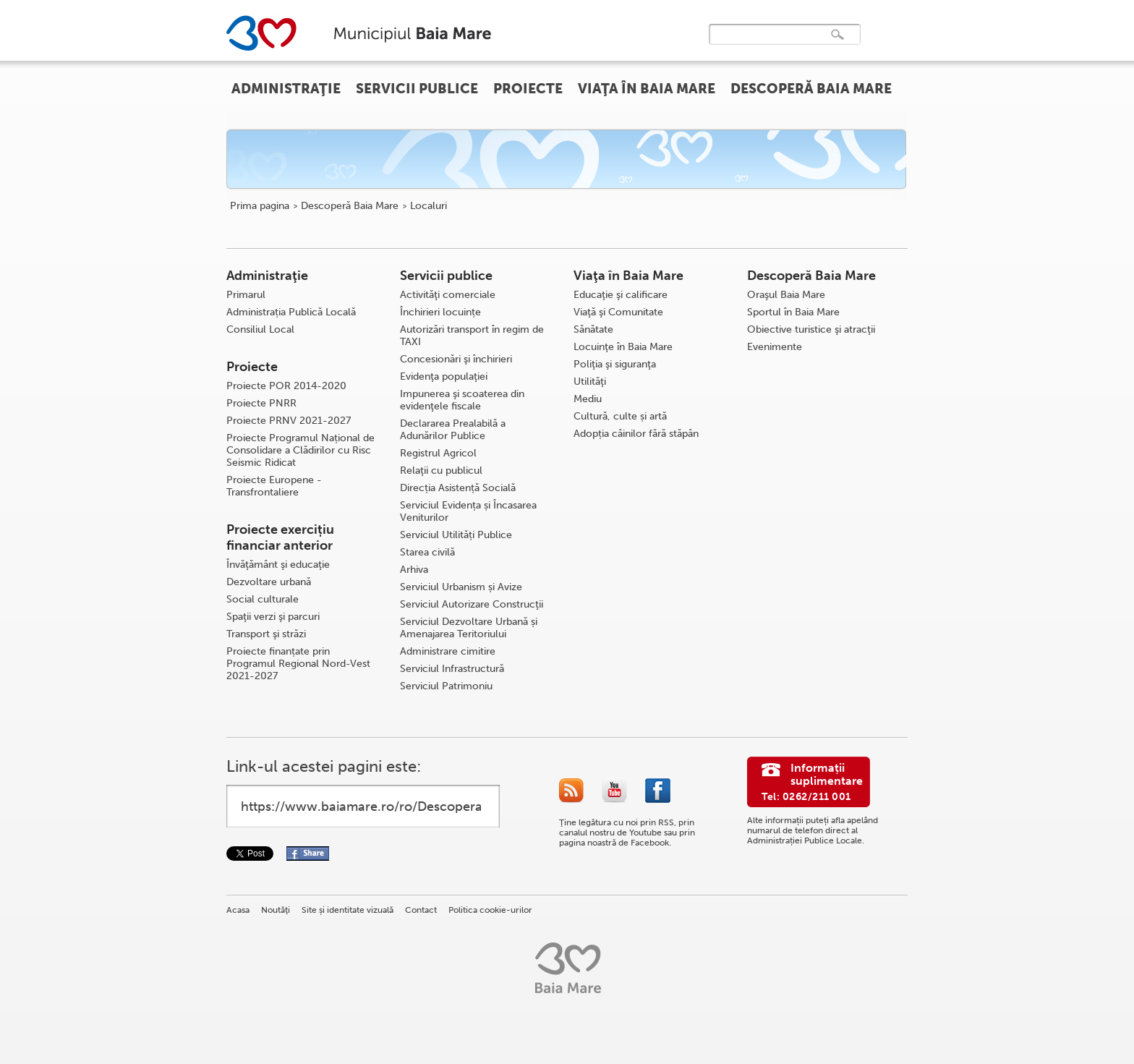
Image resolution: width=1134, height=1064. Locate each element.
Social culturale (262, 599)
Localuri (428, 206)
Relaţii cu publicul (441, 470)
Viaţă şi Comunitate (618, 312)
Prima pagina (259, 206)
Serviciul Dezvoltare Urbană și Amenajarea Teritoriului (468, 628)
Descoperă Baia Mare (349, 206)
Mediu (588, 399)
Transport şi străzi (266, 634)
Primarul (245, 295)
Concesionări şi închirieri (456, 359)
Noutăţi (275, 910)
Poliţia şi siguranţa (615, 364)
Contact (421, 910)
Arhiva (414, 569)
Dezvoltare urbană (268, 582)
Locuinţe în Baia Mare (623, 347)
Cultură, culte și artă (620, 416)
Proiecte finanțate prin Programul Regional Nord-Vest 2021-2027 (298, 663)
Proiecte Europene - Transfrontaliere (274, 486)
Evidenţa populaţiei (443, 376)
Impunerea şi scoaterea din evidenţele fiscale (462, 400)
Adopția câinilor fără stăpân (636, 433)
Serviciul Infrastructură (452, 669)
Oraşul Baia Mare (786, 295)
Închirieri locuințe (440, 312)
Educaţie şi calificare (621, 295)
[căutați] (769, 44)
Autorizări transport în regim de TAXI (472, 335)
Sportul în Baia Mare (793, 312)
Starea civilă (427, 552)
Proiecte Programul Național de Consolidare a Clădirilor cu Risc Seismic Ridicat (300, 450)
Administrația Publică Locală (291, 312)
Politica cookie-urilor (490, 910)
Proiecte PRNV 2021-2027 (288, 420)
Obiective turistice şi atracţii (811, 329)
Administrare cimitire (447, 651)
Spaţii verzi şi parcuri (273, 616)
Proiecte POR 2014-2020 (286, 386)
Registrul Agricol (438, 453)
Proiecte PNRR (261, 403)
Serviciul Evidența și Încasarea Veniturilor (468, 511)
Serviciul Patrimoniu (446, 686)
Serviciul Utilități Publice (456, 535)
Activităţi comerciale (447, 295)
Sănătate (593, 329)
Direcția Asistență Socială (458, 488)
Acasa (238, 910)
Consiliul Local (260, 329)
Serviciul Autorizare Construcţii (471, 604)
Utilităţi (590, 381)
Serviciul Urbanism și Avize (461, 587)
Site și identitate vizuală (347, 910)
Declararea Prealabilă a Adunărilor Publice (453, 429)
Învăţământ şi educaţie (278, 564)
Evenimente (774, 347)
